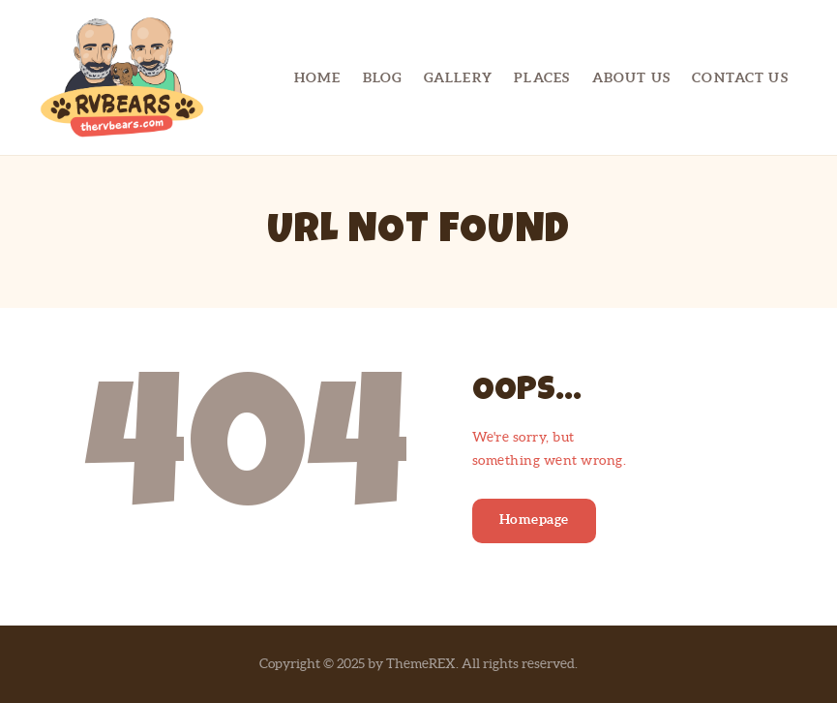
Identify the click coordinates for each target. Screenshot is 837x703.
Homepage (534, 519)
